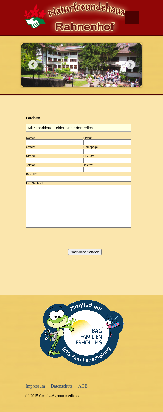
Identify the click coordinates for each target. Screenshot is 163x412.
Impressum (35, 386)
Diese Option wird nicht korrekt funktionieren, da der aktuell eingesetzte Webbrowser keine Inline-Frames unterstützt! (78, 198)
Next (130, 64)
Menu (132, 17)
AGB (83, 386)
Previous (33, 64)
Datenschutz (61, 386)
